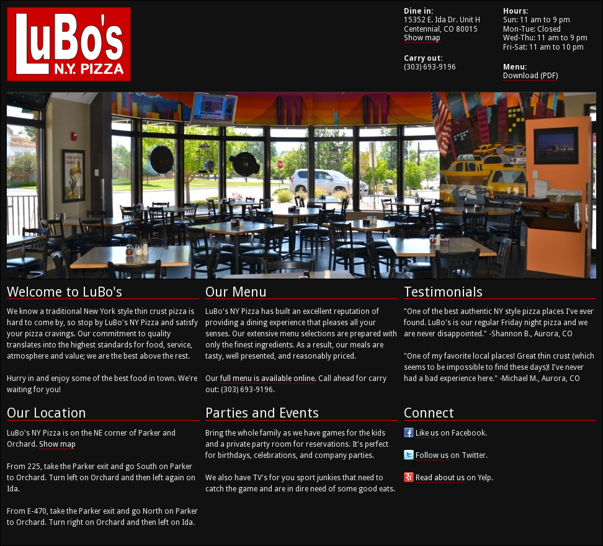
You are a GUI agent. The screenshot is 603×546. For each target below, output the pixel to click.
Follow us (432, 455)
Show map (422, 38)
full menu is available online (267, 378)
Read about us (440, 477)
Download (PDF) (530, 75)
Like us (427, 433)
